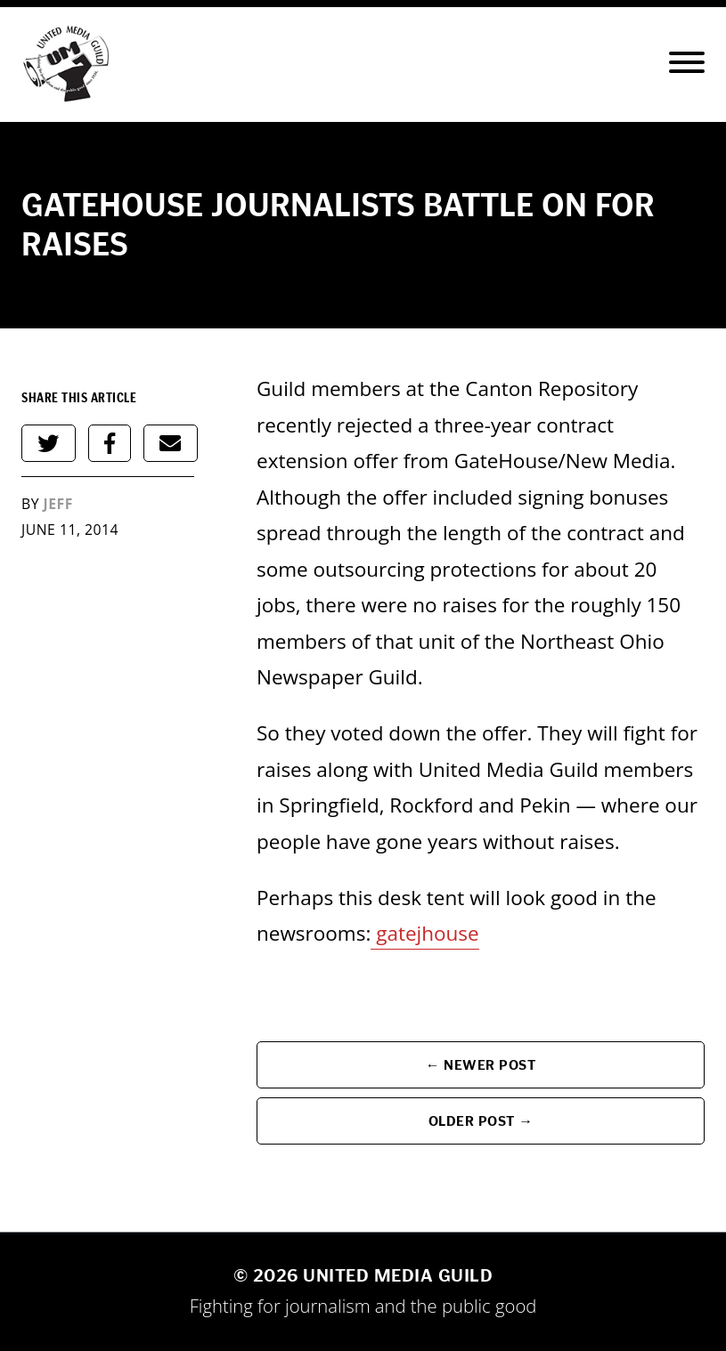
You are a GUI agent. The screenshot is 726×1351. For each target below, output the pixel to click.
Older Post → (481, 1120)
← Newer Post (481, 1064)
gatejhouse (427, 933)
